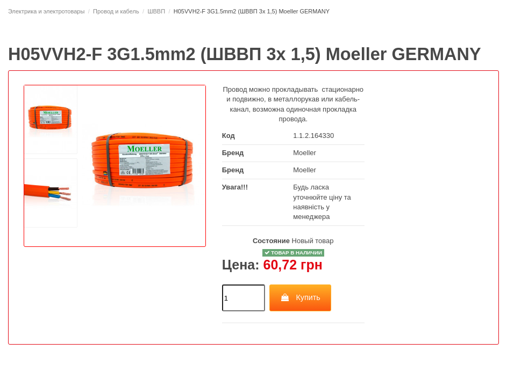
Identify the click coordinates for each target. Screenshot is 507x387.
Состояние (271, 241)
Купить (300, 297)
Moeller (304, 153)
